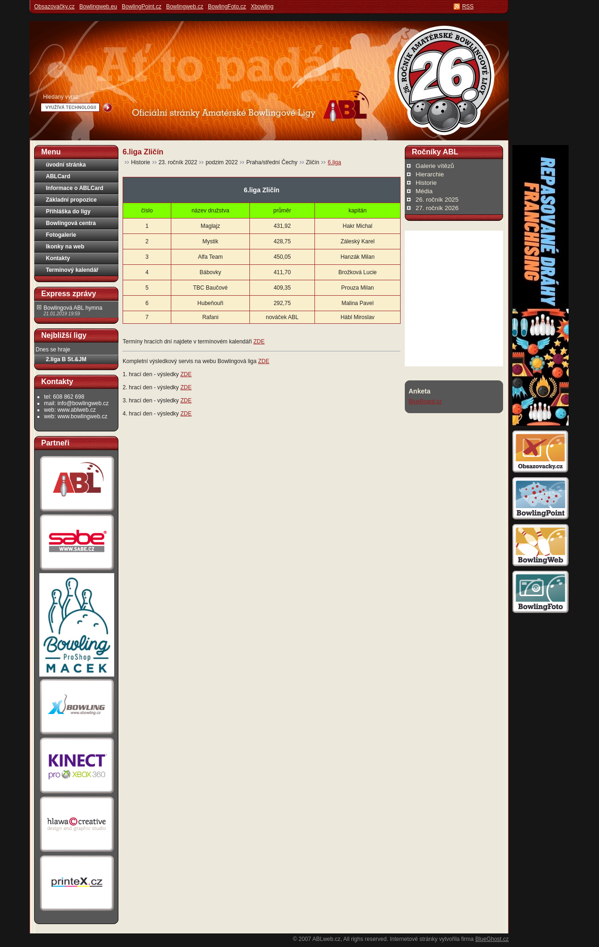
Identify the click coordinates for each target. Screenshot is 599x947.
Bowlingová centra (71, 223)
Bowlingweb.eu (98, 6)
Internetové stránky (414, 939)
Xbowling (262, 6)
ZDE (258, 341)
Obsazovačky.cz (54, 6)
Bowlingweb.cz (184, 6)
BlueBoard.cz (425, 401)
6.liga (334, 162)
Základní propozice (71, 200)
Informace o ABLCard (74, 188)
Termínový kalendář (72, 270)
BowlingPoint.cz (141, 6)
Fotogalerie (61, 235)
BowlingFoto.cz (227, 6)
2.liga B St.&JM (66, 359)
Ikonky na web (65, 246)
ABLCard (58, 176)
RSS (468, 6)
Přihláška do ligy (68, 211)
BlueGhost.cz (492, 939)
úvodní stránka (66, 164)
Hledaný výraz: (61, 97)
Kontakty (58, 258)
